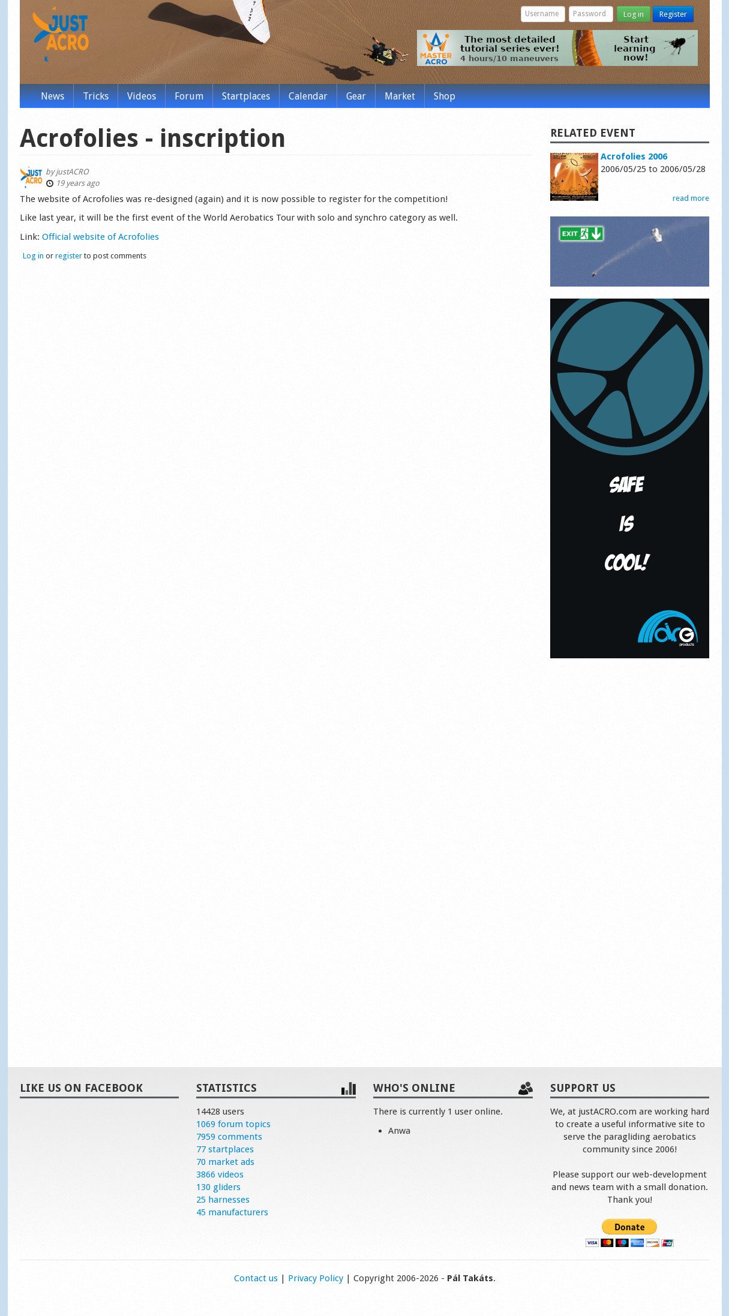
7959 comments (229, 1136)
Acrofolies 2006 (634, 156)
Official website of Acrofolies (100, 236)
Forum (189, 96)
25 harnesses (223, 1199)
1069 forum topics (233, 1124)
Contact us (256, 1278)
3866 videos (220, 1174)
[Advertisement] (629, 850)
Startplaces (246, 96)
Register (673, 14)
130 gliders (218, 1187)
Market (400, 96)
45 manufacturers (232, 1212)
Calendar (308, 96)
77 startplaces (225, 1149)
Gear (356, 96)
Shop (444, 96)
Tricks (96, 96)
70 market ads (225, 1162)
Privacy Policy (315, 1278)
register (68, 255)
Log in (633, 14)
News (52, 96)
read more (691, 198)
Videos (141, 96)
